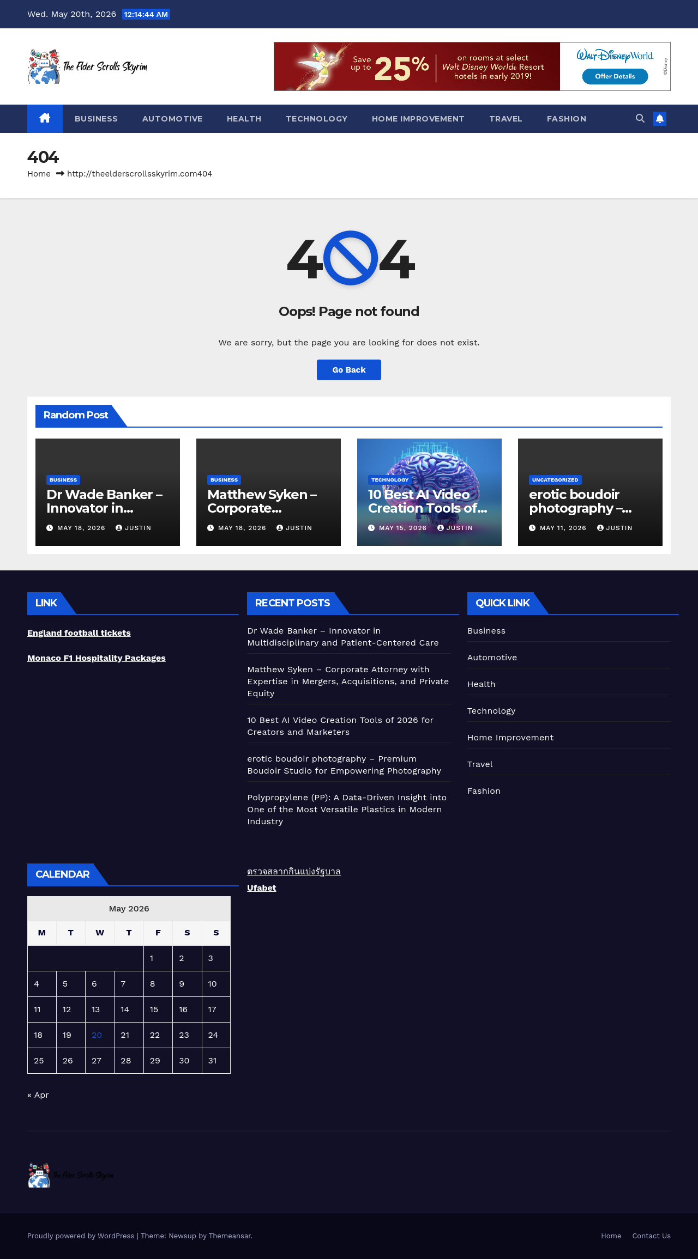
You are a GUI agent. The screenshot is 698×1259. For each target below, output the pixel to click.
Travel (506, 119)
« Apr (38, 1095)
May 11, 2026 (564, 528)
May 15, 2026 (404, 528)
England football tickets (79, 633)
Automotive (172, 119)
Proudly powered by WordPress (82, 1236)
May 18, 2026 (82, 528)
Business (96, 119)
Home (39, 174)
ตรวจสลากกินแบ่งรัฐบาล (294, 871)
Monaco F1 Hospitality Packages (96, 658)
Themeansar (230, 1236)
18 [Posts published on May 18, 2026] (38, 1035)
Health (244, 119)
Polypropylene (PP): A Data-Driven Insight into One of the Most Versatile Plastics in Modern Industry (347, 809)
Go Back (349, 369)
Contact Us (651, 1236)
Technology (317, 119)
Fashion (567, 119)
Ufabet (261, 888)
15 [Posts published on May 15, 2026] (154, 1009)
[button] (640, 118)
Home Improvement (418, 119)
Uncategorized (555, 480)
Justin (134, 528)
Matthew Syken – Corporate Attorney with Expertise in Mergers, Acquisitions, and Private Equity (348, 681)
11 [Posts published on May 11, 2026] (37, 1009)
